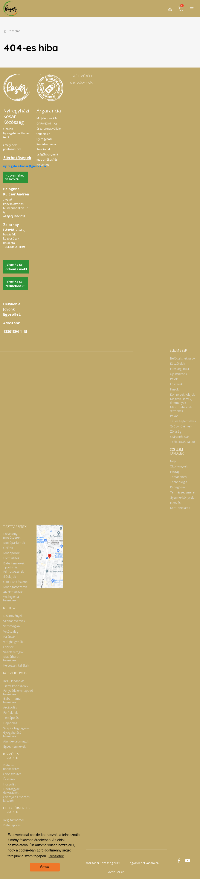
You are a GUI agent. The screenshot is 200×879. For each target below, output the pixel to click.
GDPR (111, 871)
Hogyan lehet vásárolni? (14, 177)
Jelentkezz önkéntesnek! (16, 267)
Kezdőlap (11, 31)
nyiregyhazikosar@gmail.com (24, 166)
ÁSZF (120, 871)
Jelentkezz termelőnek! (14, 283)
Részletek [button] (56, 856)
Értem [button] (44, 867)
